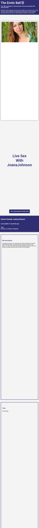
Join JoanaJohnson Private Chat (19, 211)
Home (3, 219)
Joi (7, 229)
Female (9, 219)
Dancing (3, 229)
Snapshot (15, 229)
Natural (10, 229)
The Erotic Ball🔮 (13, 3)
